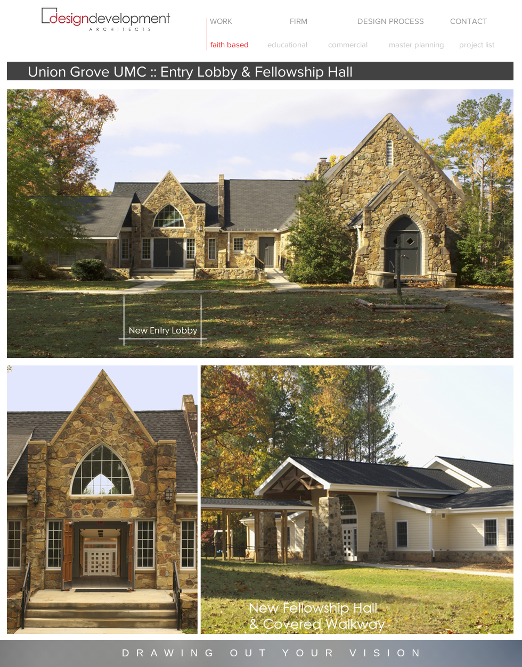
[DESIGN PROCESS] (390, 20)
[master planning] (416, 44)
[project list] (477, 44)
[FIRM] (298, 20)
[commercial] (347, 44)
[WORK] (221, 20)
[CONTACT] (468, 20)
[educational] (287, 44)
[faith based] (229, 44)
